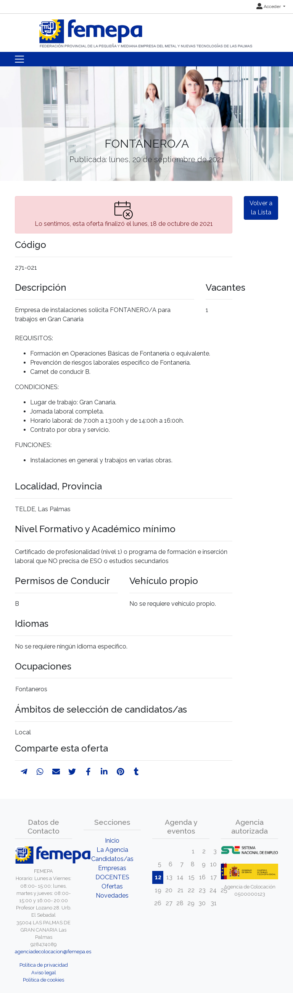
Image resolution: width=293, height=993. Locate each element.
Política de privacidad (43, 965)
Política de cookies (43, 980)
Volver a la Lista (261, 208)
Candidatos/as (112, 859)
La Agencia (112, 849)
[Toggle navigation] (19, 59)
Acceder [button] (269, 6)
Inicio (112, 840)
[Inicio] (146, 30)
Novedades (112, 895)
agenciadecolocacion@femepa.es (53, 951)
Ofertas (112, 886)
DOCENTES (112, 877)
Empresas (112, 868)
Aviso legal (43, 972)
